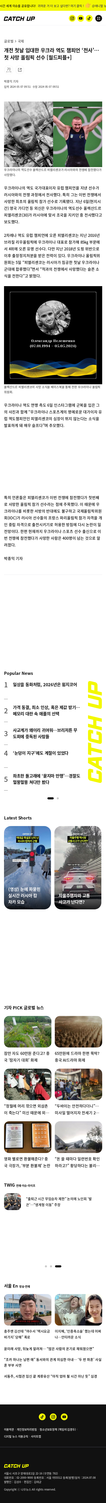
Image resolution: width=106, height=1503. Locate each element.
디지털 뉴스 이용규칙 (16, 1436)
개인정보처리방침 (27, 1429)
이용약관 (9, 1429)
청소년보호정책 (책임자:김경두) (58, 1429)
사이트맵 (36, 1436)
